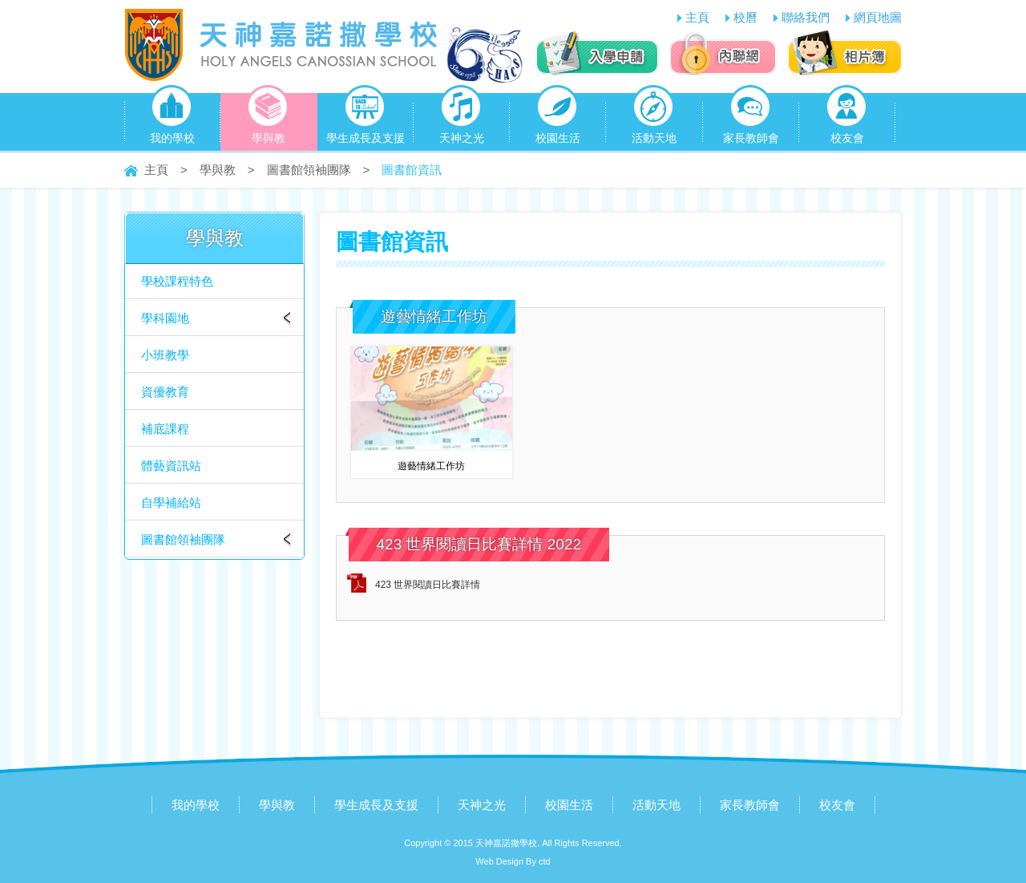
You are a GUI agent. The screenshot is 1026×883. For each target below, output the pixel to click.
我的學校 (172, 118)
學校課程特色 (177, 281)
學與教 (268, 118)
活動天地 (654, 118)
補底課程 (165, 428)
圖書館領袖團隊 (309, 169)
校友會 (847, 118)
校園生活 (557, 118)
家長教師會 (751, 118)
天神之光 (461, 118)
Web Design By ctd (512, 861)
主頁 (697, 17)
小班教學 (165, 355)
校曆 (745, 17)
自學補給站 (171, 502)
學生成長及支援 (365, 118)
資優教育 (165, 392)
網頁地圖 (878, 17)
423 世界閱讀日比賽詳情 (427, 584)
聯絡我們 (806, 17)
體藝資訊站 (171, 465)
